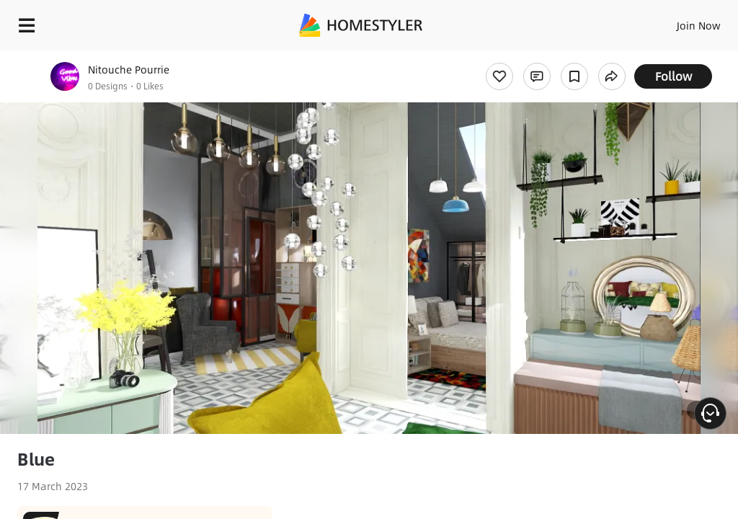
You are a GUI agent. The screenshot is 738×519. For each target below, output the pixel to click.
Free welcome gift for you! (553, 57)
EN (679, 22)
